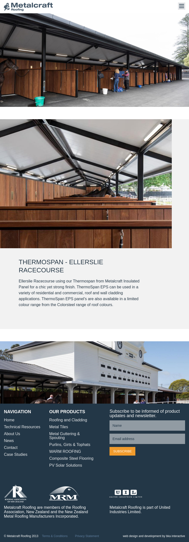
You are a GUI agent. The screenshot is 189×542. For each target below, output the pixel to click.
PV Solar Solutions (65, 465)
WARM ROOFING (65, 451)
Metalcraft (28, 6)
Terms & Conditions (55, 536)
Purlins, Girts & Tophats (69, 445)
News (9, 441)
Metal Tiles (58, 427)
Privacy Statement (87, 536)
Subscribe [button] (122, 451)
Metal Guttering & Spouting (64, 436)
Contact (10, 447)
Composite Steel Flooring (71, 458)
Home (9, 420)
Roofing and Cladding (68, 420)
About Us (12, 434)
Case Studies (15, 454)
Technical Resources (22, 427)
